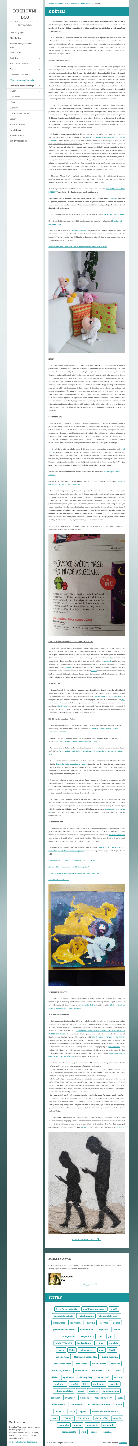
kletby (119, 1404)
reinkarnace (59, 1322)
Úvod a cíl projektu (18, 32)
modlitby (93, 1391)
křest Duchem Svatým (67, 1309)
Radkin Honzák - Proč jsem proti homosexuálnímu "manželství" (72, 860)
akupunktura (87, 1336)
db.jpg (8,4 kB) (90, 1284)
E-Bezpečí (113, 198)
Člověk (13, 69)
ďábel (120, 1397)
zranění (74, 1384)
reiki (101, 1336)
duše (101, 1350)
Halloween (97, 1370)
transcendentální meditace (105, 1411)
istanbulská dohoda (63, 1316)
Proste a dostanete (17, 124)
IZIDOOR (68, 667)
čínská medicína (110, 1356)
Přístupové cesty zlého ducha (22, 80)
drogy (55, 1418)
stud (83, 1431)
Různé (12, 102)
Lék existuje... (62, 1356)
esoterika (114, 1384)
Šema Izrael (103, 1377)
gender (94, 1431)
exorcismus (76, 1322)
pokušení (84, 1397)
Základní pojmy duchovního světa (22, 45)
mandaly (113, 1343)
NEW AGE (68, 1418)
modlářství (60, 1384)
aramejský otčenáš (61, 1370)
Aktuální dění (15, 38)
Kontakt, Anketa (17, 135)
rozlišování (81, 1363)
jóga (110, 1336)
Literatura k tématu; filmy (21, 113)
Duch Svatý (14, 58)
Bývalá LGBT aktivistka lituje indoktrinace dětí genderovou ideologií (73, 873)
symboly (115, 1363)
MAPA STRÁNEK (63, 1343)
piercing (91, 1322)
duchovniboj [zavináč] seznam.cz (23, 1442)
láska (72, 1350)
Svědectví (14, 108)
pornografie (108, 1425)
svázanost (70, 1397)
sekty (72, 1411)
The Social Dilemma (78, 231)
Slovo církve (15, 96)
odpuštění (103, 1329)
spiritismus (68, 1377)
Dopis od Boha (84, 1343)
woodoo (77, 1425)
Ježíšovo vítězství (103, 1397)
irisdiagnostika (68, 1336)
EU (109, 1370)
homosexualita (69, 1431)
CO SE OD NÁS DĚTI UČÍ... (86, 1239)
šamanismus (76, 1404)
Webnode (123, 1442)
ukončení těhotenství (109, 1316)
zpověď (83, 1411)
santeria (117, 1418)
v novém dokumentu (117, 835)
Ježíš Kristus (15, 52)
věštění (54, 1377)
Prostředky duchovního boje (22, 85)
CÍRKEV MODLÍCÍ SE (18, 141)
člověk (112, 1350)
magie (81, 1391)
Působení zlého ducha (19, 74)
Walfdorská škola (62, 1363)
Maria (119, 1370)
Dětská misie (107, 661)
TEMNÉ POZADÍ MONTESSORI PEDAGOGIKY (108, 1037)
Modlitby (13, 91)
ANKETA (59, 1411)
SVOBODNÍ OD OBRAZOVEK (114, 214)
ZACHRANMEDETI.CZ (58, 879)
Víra (111, 658)
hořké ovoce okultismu (99, 1404)
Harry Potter (84, 1418)
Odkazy (13, 119)
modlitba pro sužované (94, 1309)
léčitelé (116, 1329)
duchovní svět (58, 1404)
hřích (85, 1384)
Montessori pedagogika (85, 1356)
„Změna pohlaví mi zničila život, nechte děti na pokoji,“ (68, 867)
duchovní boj (101, 1418)
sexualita (107, 1431)
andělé (114, 1309)
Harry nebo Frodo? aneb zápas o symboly (71, 764)
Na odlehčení (15, 130)
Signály (94, 671)
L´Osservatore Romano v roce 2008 (108, 696)
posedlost (55, 1397)
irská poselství (87, 1350)
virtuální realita (86, 1316)
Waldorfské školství (88, 1005)
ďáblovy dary (85, 1377)
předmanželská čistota (64, 1329)
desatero (118, 1377)
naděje (61, 1350)
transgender (81, 1370)
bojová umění (87, 1329)
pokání (116, 1322)
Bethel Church (99, 1363)
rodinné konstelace (64, 1391)
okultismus (98, 1384)
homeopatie (92, 1425)
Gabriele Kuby (61, 706)
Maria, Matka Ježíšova (19, 63)
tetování (104, 1322)
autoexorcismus (111, 1391)
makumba (64, 1425)
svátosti (100, 1343)
